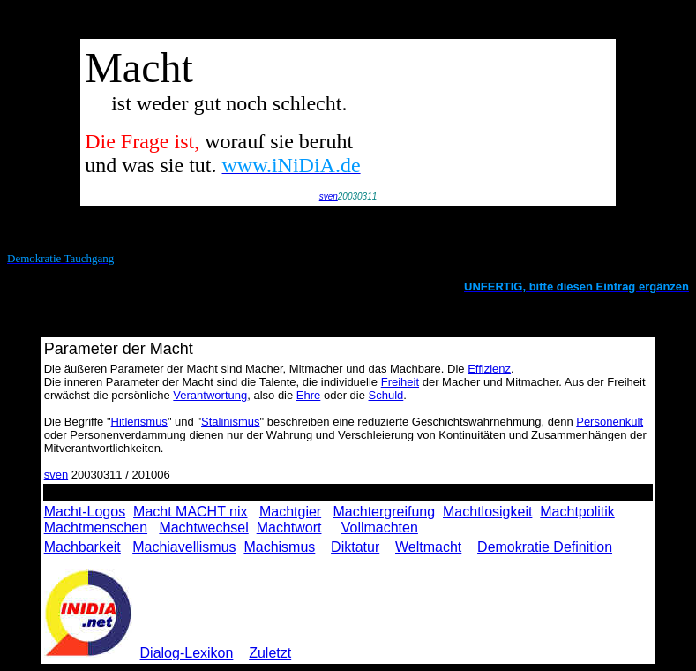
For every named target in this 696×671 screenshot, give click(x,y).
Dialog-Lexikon (187, 652)
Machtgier (290, 511)
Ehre (308, 395)
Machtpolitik (577, 511)
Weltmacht (428, 546)
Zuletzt (270, 652)
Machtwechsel (203, 527)
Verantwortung (210, 395)
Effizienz (489, 368)
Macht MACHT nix (190, 511)
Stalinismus (230, 421)
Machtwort (289, 527)
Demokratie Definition (544, 546)
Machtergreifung (384, 511)
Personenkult (609, 421)
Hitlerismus (139, 421)
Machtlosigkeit (487, 511)
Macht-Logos (85, 511)
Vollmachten (379, 527)
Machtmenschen (95, 527)
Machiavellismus (184, 546)
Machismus (279, 546)
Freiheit (400, 381)
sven (328, 196)
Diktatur (355, 546)
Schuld (386, 395)
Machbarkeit (82, 546)
